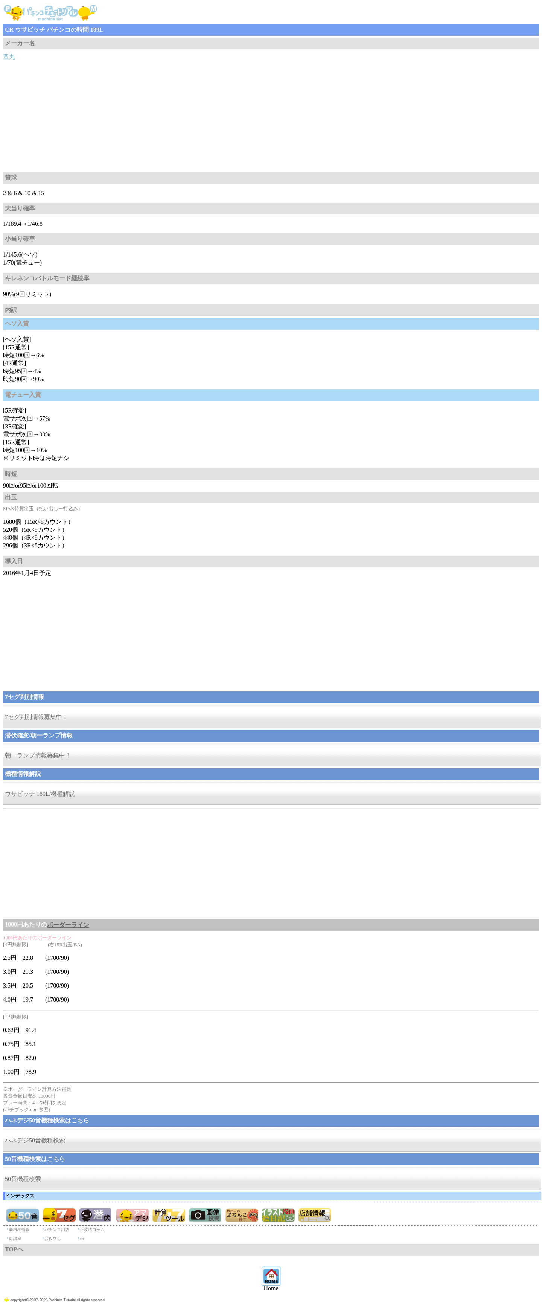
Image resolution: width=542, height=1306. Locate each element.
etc (82, 1238)
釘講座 (15, 1238)
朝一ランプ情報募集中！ (38, 755)
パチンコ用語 (56, 1229)
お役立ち (52, 1238)
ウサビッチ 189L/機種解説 (40, 794)
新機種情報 (19, 1229)
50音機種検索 (23, 1179)
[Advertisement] (271, 115)
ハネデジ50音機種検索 (35, 1140)
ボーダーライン (68, 925)
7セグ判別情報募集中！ (36, 717)
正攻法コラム (92, 1229)
